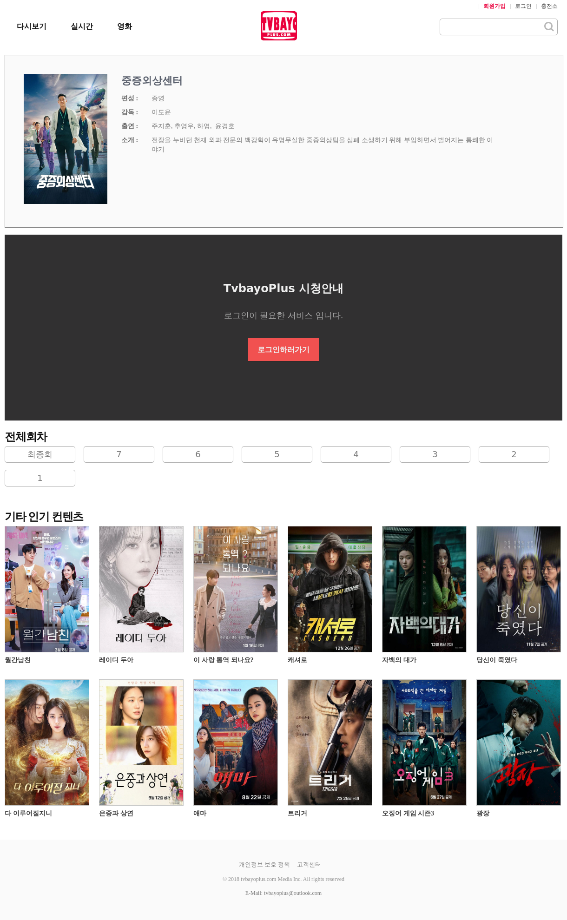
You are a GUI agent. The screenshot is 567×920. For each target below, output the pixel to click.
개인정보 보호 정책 (264, 864)
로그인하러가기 (283, 349)
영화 (124, 26)
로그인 (523, 6)
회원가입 (494, 6)
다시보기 (31, 26)
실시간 (82, 26)
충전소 (549, 6)
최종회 (40, 454)
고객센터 (309, 864)
